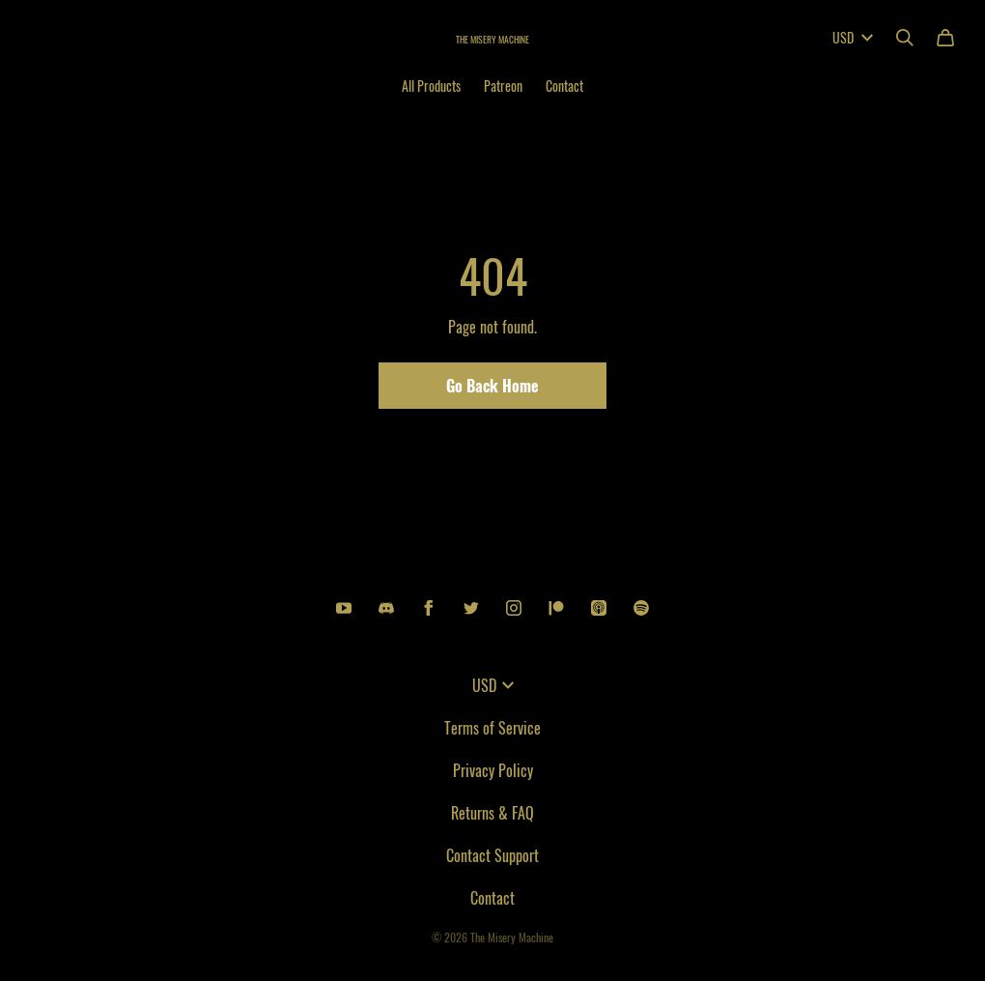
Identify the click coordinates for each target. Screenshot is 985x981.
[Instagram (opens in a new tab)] (513, 608)
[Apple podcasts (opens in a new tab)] (598, 608)
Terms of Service (492, 727)
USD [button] (852, 37)
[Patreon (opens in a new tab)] (556, 608)
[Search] (905, 37)
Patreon (503, 85)
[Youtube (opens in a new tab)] (344, 608)
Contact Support (492, 855)
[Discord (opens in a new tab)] (386, 608)
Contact (564, 85)
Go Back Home (492, 385)
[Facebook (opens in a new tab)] (429, 608)
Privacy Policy (493, 770)
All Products (431, 85)
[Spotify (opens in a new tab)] (641, 608)
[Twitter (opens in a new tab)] (471, 608)
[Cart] (945, 37)
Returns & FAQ (492, 812)
